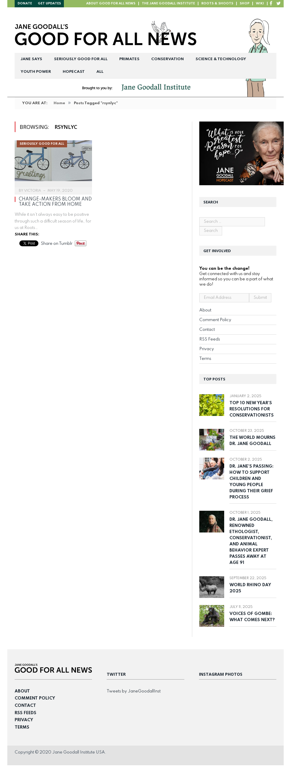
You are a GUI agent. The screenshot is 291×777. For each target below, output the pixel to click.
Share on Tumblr (56, 244)
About (205, 310)
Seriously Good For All (81, 59)
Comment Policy (215, 320)
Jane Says (31, 59)
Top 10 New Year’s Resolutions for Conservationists (252, 409)
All (99, 72)
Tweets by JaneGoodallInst (134, 691)
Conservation (167, 59)
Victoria (32, 191)
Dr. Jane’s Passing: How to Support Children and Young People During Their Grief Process (251, 481)
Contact (207, 330)
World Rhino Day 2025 (250, 588)
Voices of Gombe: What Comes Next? (252, 617)
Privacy (206, 349)
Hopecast (74, 72)
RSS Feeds (209, 339)
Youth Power (36, 72)
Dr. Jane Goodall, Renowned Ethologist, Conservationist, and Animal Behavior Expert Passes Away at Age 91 (251, 541)
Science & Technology (220, 59)
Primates (129, 59)
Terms (205, 359)
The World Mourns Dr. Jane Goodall (252, 441)
